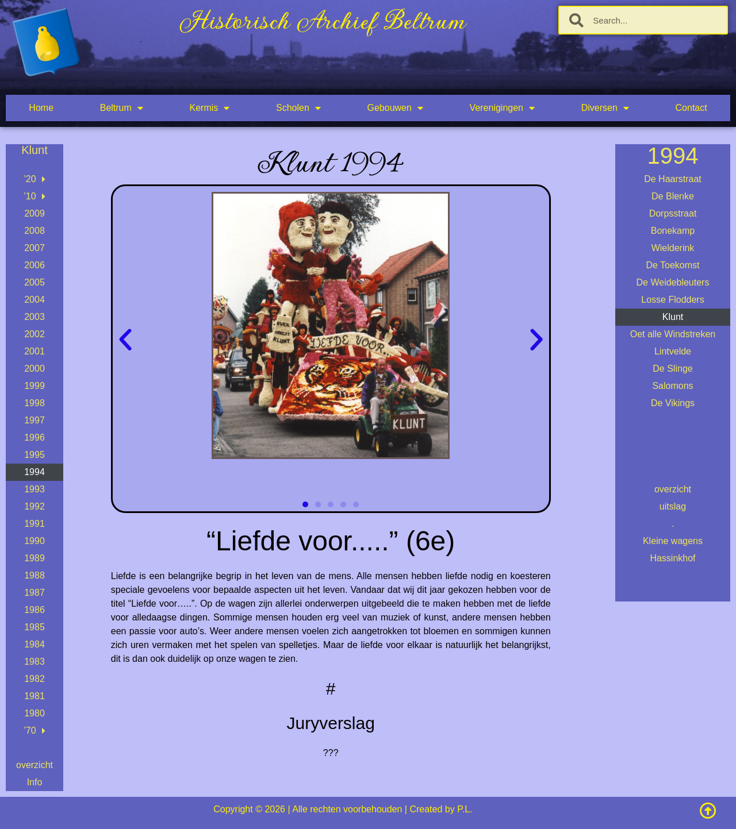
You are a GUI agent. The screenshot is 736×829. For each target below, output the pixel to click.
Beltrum (121, 108)
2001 (34, 351)
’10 (34, 196)
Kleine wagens (673, 541)
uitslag (673, 506)
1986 (34, 610)
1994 (34, 472)
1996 (34, 437)
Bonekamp (673, 231)
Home (41, 108)
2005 (34, 282)
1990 (34, 541)
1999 (34, 386)
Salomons (672, 386)
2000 (34, 368)
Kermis (210, 108)
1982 (34, 679)
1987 (34, 592)
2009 (34, 213)
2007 (34, 248)
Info (35, 782)
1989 (34, 558)
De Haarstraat (673, 179)
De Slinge (672, 368)
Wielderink (673, 248)
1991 (34, 524)
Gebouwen (395, 108)
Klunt (672, 317)
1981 (34, 696)
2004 (34, 299)
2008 (34, 231)
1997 (34, 420)
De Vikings (673, 403)
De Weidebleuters (673, 282)
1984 (34, 644)
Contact (691, 108)
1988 (34, 575)
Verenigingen (502, 108)
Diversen (605, 108)
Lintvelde (672, 351)
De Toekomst (672, 265)
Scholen (298, 108)
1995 (34, 455)
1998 (34, 403)
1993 (34, 489)
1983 (34, 661)
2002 (34, 334)
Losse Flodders (672, 299)
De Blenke (672, 196)
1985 (34, 627)
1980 (34, 713)
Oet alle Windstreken (673, 334)
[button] (125, 340)
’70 (34, 730)
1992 (34, 506)
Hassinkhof (672, 558)
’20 (34, 179)
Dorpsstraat (673, 213)
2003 (34, 317)
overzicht (34, 765)
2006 (34, 265)
